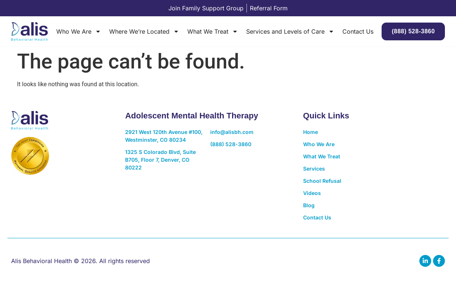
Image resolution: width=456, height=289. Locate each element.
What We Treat (212, 31)
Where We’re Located (144, 31)
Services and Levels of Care (290, 31)
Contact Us (357, 31)
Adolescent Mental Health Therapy (191, 115)
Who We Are (78, 31)
